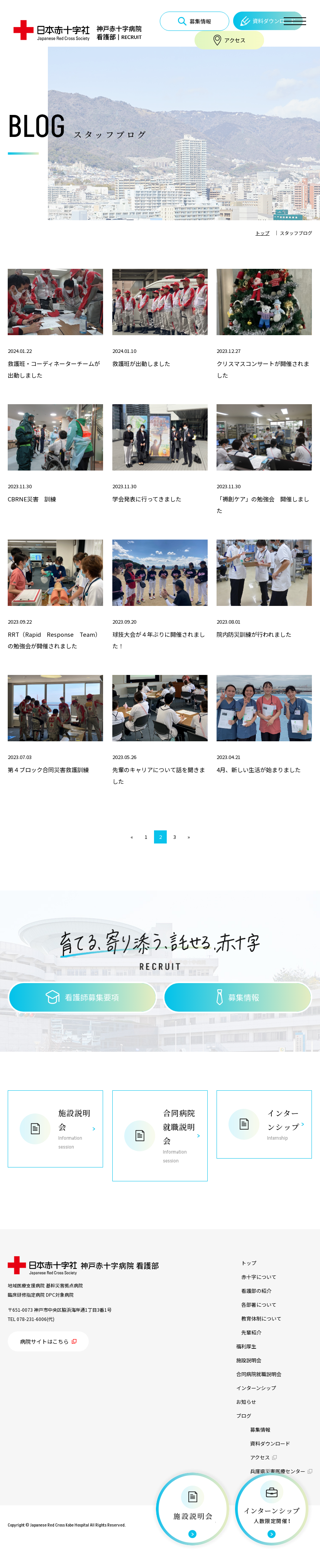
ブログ (243, 1415)
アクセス (260, 1457)
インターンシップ (256, 1388)
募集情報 (260, 1429)
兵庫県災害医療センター (277, 1471)
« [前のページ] (131, 836)
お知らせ (246, 1401)
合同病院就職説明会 (258, 1374)
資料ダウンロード (270, 1443)
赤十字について (258, 1276)
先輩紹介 (251, 1332)
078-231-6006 (32, 1319)
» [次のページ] (189, 836)
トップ (248, 1263)
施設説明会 (248, 1360)
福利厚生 (246, 1346)
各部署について (258, 1304)
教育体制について (261, 1318)
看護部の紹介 (256, 1290)
